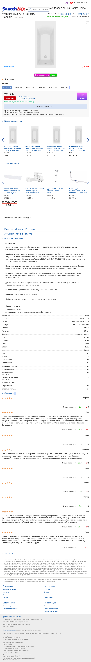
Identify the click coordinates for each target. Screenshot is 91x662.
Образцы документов (9, 630)
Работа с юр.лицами (50, 611)
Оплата (46, 592)
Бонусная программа (10, 606)
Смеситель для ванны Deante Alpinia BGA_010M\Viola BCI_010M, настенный (34, 192)
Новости (5, 598)
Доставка (47, 589)
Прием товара (48, 598)
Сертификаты (48, 606)
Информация (50, 603)
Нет (86, 407)
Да (80, 407)
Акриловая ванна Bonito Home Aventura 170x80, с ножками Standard (78, 149)
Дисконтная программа (10, 609)
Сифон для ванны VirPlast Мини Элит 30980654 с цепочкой (78, 191)
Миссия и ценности (9, 589)
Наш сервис (49, 586)
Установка (47, 595)
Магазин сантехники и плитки (13, 11)
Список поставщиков (51, 609)
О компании (8, 586)
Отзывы (5, 595)
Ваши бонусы (9, 603)
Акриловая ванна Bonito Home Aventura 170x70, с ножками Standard (12, 149)
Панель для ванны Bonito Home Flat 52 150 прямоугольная (12, 191)
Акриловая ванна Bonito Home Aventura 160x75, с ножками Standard (34, 149)
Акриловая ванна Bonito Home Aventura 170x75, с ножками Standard (56, 149)
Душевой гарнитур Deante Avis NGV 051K (55, 191)
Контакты (6, 592)
